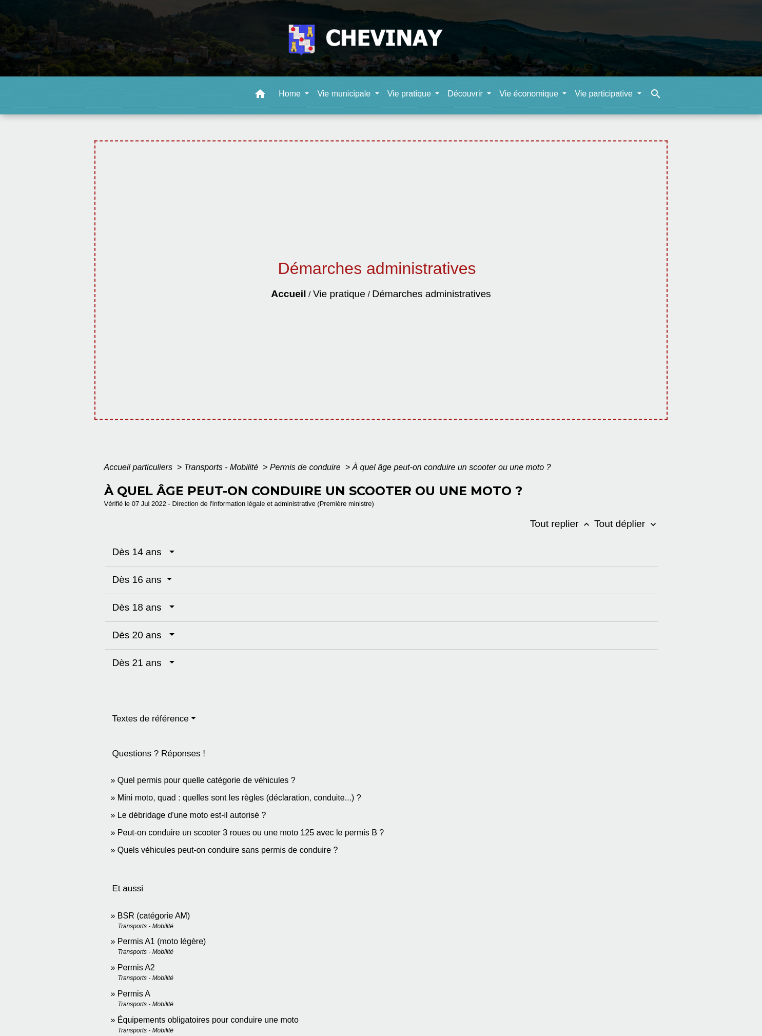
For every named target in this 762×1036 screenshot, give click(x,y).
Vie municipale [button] (345, 93)
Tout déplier (626, 523)
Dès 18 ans (139, 607)
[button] (260, 96)
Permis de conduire (306, 467)
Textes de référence (150, 719)
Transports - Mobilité (222, 467)
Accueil (288, 293)
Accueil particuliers (139, 467)
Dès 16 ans (138, 579)
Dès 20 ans (139, 635)
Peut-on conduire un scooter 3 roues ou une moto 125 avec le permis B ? (251, 832)
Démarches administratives (431, 293)
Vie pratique (339, 293)
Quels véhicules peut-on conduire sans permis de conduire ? (228, 850)
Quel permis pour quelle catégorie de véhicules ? (207, 780)
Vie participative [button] (605, 93)
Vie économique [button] (529, 93)
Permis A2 (136, 967)
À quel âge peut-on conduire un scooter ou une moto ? (451, 467)
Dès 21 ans (139, 662)
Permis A (134, 993)
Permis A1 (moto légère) (162, 941)
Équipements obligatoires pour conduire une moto (208, 1019)
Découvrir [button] (466, 93)
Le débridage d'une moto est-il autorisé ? (192, 815)
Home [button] (291, 93)
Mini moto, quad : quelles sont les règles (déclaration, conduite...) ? (239, 797)
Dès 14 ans (139, 551)
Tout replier (562, 523)
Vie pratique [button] (410, 93)
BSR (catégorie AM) (154, 915)
